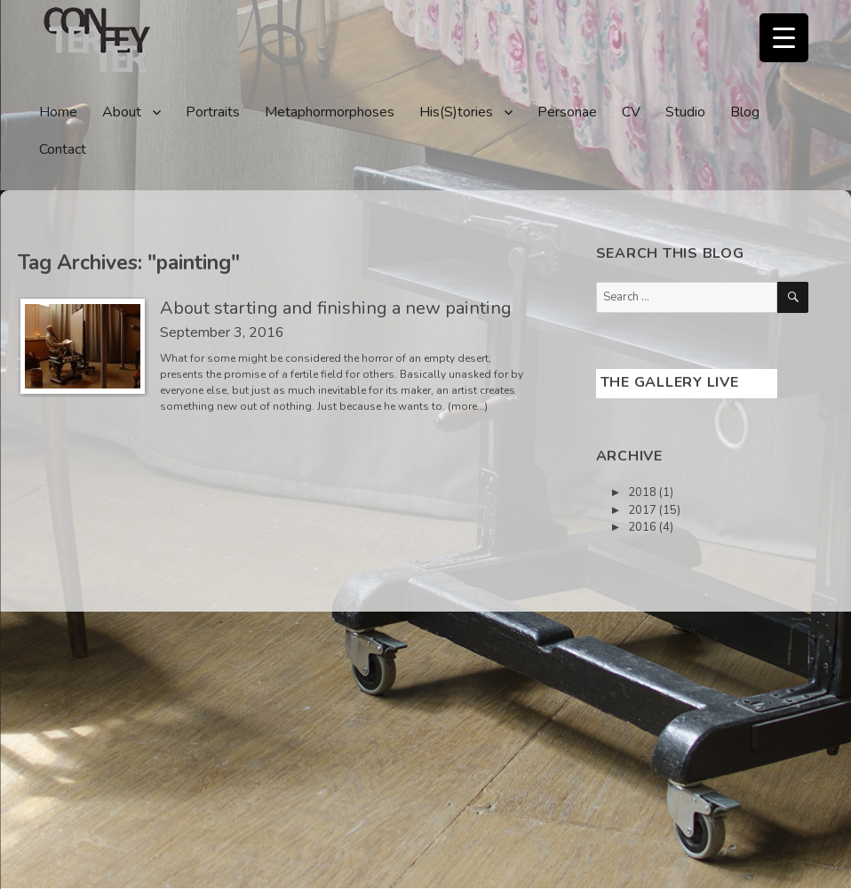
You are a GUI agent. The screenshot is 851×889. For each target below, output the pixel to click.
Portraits (213, 112)
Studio (685, 112)
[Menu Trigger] (784, 37)
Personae (567, 112)
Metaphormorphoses (329, 112)
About (121, 112)
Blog (745, 112)
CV (631, 112)
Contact (62, 149)
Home (58, 112)
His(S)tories (456, 112)
